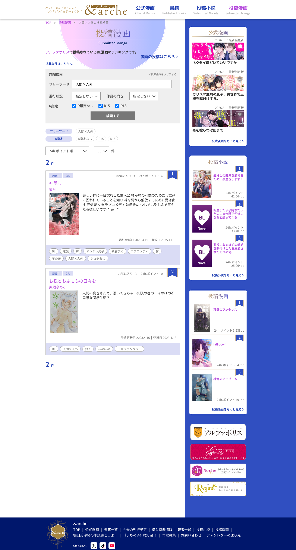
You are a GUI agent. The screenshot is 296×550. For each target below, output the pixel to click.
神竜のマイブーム (225, 379)
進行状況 (56, 96)
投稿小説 (203, 529)
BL (54, 251)
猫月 (52, 189)
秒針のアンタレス (225, 309)
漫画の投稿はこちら (157, 56)
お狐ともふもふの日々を (72, 280)
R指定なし (85, 106)
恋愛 (66, 251)
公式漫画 (92, 529)
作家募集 (169, 535)
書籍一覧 (111, 529)
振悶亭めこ (57, 286)
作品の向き (114, 96)
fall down (219, 344)
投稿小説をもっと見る (227, 275)
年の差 (56, 258)
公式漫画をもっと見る (227, 141)
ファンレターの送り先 (224, 535)
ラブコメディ (139, 251)
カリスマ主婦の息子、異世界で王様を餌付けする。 (218, 96)
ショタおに (97, 258)
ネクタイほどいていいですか (214, 62)
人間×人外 (75, 258)
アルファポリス (57, 52)
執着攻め (117, 251)
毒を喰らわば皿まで (207, 130)
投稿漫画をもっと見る (227, 409)
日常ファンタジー (129, 349)
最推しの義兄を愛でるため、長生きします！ (228, 177)
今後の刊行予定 (135, 529)
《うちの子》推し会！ (140, 535)
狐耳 (88, 349)
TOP (76, 529)
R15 (107, 106)
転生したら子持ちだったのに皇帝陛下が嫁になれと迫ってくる (228, 213)
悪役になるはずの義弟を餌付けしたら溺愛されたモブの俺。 (228, 248)
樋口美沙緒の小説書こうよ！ (95, 535)
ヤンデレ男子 (95, 251)
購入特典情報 (162, 529)
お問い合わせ (191, 535)
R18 (123, 106)
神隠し (55, 183)
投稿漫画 (222, 529)
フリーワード (59, 84)
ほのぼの (104, 349)
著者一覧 (184, 529)
